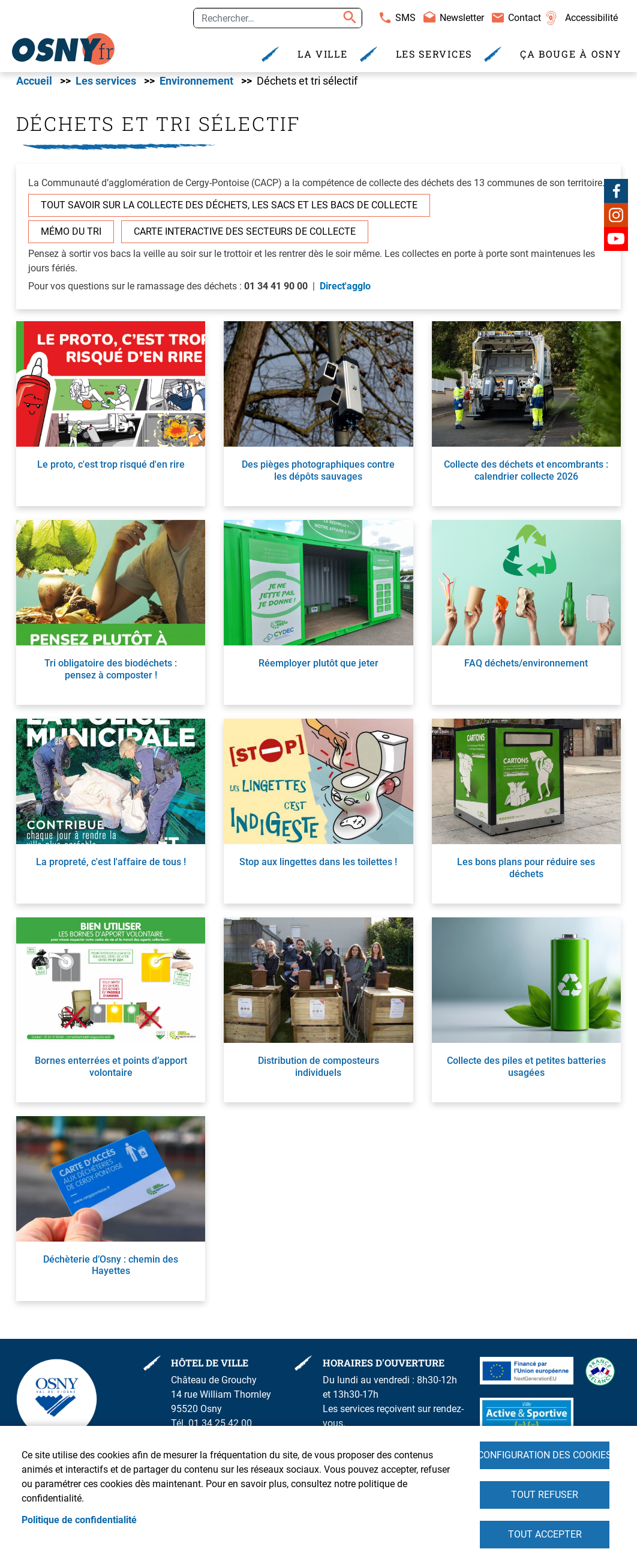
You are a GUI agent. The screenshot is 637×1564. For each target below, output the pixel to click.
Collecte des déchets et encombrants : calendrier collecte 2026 (526, 475)
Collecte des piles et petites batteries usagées (526, 1071)
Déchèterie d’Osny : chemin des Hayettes (110, 1270)
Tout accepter (545, 1533)
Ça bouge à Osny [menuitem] (570, 53)
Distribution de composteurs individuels (318, 1071)
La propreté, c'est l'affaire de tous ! (111, 867)
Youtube (616, 244)
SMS (405, 17)
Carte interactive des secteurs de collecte (245, 237)
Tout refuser (544, 1493)
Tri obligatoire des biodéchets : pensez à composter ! (110, 674)
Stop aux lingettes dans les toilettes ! (318, 867)
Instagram (616, 220)
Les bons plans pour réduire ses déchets (526, 873)
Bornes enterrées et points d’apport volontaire (111, 1071)
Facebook (616, 196)
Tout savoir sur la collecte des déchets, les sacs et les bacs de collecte (229, 210)
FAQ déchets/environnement (526, 668)
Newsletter (462, 17)
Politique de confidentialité (79, 1518)
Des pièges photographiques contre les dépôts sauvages (318, 475)
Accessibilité (591, 17)
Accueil (34, 86)
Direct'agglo (345, 291)
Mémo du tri (71, 237)
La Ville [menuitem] (323, 53)
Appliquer (347, 18)
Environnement (196, 86)
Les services (106, 86)
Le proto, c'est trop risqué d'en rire (111, 470)
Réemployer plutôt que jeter (318, 668)
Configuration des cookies (544, 1452)
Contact (524, 17)
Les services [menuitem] (434, 53)
